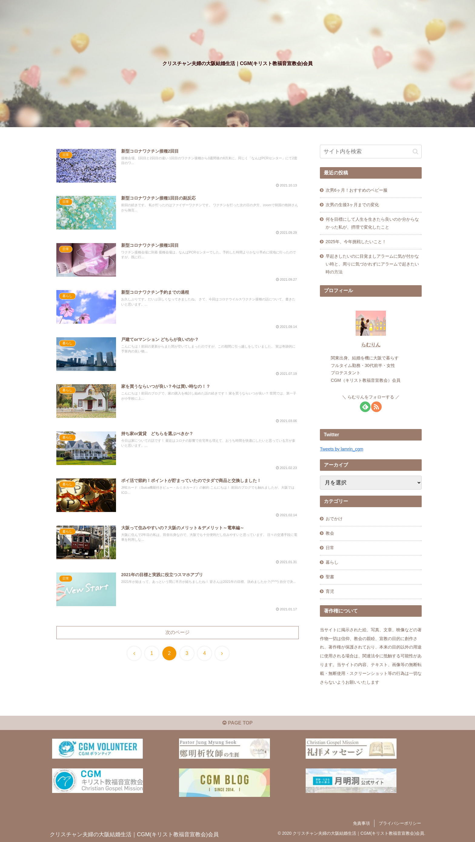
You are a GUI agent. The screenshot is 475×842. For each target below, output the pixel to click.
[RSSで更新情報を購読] (376, 406)
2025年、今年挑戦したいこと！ (356, 241)
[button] (415, 151)
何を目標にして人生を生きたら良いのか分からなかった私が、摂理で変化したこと (372, 223)
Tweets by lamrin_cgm (341, 449)
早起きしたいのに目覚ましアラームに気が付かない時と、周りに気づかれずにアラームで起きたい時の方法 (372, 264)
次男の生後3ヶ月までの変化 (352, 204)
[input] (371, 151)
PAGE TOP (237, 722)
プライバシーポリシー (400, 823)
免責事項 (361, 823)
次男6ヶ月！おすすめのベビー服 (356, 190)
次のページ (177, 632)
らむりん (370, 344)
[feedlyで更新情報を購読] (365, 406)
